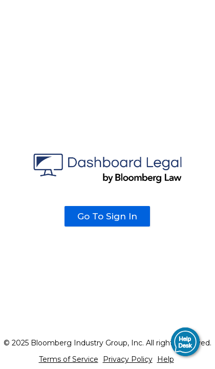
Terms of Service (68, 359)
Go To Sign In (107, 216)
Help (165, 359)
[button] (185, 341)
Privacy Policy (128, 359)
